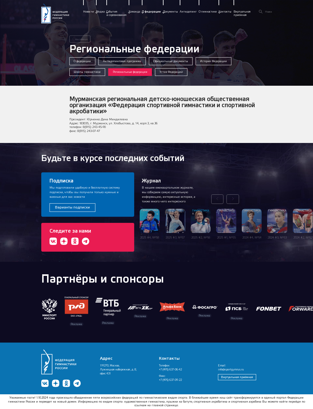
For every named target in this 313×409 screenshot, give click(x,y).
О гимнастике (208, 11)
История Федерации (213, 60)
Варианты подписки (72, 207)
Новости (88, 11)
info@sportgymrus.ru (231, 369)
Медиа (100, 11)
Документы (170, 11)
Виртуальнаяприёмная (242, 13)
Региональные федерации (130, 71)
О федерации (151, 11)
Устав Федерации (171, 71)
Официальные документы (170, 60)
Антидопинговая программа (122, 60)
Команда (134, 11)
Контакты (225, 11)
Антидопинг (188, 11)
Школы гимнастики (87, 71)
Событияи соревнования (116, 13)
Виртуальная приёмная (237, 376)
